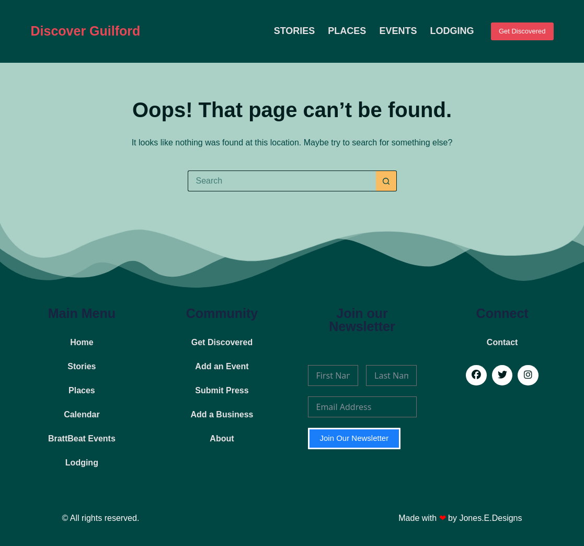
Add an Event (221, 366)
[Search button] (386, 180)
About (222, 438)
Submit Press (221, 390)
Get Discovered (522, 31)
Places (347, 31)
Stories (294, 31)
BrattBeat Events (82, 438)
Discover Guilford (86, 31)
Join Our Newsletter (354, 438)
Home (81, 342)
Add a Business (221, 414)
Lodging (452, 31)
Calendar (81, 414)
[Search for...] (282, 180)
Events (398, 31)
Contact (502, 342)
